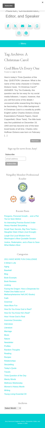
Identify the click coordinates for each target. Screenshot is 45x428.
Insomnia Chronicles (13, 320)
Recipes (7, 357)
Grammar (8, 302)
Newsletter (8, 342)
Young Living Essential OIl (15, 394)
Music (6, 335)
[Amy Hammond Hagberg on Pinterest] (26, 33)
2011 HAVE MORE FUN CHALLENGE (20, 259)
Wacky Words (10, 379)
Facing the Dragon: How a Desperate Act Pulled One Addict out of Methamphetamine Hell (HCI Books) (21, 291)
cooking (7, 285)
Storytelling (9, 365)
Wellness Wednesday (13, 383)
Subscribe (10, 154)
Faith (6, 298)
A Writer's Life (10, 263)
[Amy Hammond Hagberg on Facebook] (8, 26)
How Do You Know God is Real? (18, 309)
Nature (7, 339)
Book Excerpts (10, 278)
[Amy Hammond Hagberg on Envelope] (22, 26)
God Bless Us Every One (21, 68)
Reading (7, 353)
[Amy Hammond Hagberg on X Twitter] (15, 26)
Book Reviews (10, 281)
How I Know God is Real (14, 317)
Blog (6, 274)
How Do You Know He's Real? (17, 313)
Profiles (7, 346)
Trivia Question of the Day (15, 376)
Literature (8, 328)
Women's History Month (14, 387)
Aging (6, 267)
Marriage (8, 331)
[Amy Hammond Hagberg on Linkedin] (30, 26)
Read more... (35, 140)
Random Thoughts (12, 350)
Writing (7, 390)
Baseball (8, 270)
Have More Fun (10, 306)
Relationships (10, 361)
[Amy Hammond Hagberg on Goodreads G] (37, 26)
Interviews (8, 324)
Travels (7, 372)
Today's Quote (10, 368)
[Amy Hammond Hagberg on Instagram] (19, 33)
